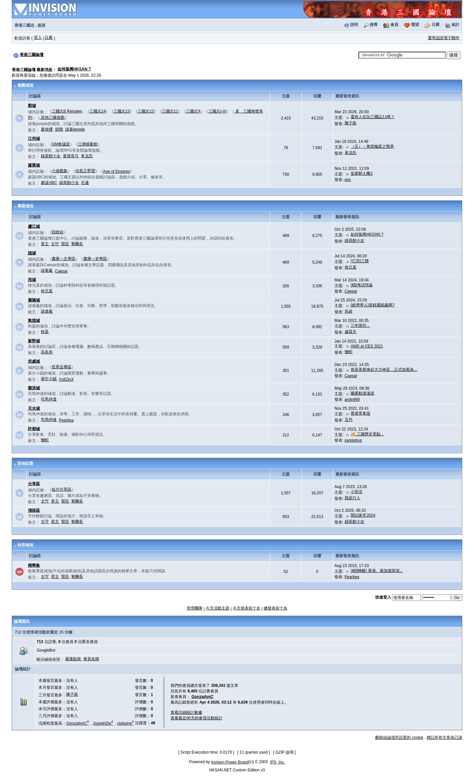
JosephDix (103, 723)
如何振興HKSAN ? (74, 69)
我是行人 (352, 498)
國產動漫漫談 (362, 393)
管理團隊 (194, 608)
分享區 (34, 483)
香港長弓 (71, 156)
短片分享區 (61, 489)
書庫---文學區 (63, 258)
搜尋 (374, 24)
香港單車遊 (360, 413)
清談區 (34, 510)
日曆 (435, 24)
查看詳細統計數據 (186, 712)
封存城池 (25, 545)
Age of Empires (116, 171)
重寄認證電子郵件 (444, 38)
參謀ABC (49, 182)
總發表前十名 (275, 608)
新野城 (34, 341)
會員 (394, 24)
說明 (354, 24)
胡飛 (59, 129)
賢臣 (65, 244)
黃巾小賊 (49, 378)
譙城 (32, 253)
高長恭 (47, 352)
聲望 (415, 24)
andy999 (352, 399)
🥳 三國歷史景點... (367, 434)
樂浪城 (34, 388)
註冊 (49, 37)
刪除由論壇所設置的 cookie (399, 737)
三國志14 (98, 111)
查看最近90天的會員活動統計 (196, 718)
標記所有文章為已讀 (444, 737)
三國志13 (122, 111)
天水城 (34, 408)
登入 (38, 37)
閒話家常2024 (363, 515)
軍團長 (77, 244)
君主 (45, 244)
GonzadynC (77, 723)
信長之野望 (85, 170)
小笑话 (356, 491)
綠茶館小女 (51, 156)
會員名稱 (91, 659)
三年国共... (360, 325)
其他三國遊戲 (52, 117)
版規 (41, 25)
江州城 (34, 138)
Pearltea (66, 420)
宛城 (32, 279)
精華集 (34, 565)
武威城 (34, 361)
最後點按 (73, 659)
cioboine (125, 723)
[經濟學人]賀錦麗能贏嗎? (372, 305)
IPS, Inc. (277, 762)
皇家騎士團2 (362, 173)
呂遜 (85, 182)
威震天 (350, 331)
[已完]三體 (360, 261)
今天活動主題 (217, 608)
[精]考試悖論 (362, 285)
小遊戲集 (59, 170)
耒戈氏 (87, 156)
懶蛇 (349, 351)
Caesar (61, 271)
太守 (55, 244)
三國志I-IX (217, 111)
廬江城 (34, 226)
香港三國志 (24, 25)
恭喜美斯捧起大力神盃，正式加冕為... (384, 369)
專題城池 (25, 206)
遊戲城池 (25, 85)
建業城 (34, 165)
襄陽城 (34, 300)
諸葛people (75, 129)
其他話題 (25, 463)
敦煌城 (34, 320)
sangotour (353, 440)
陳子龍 (350, 123)
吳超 (349, 311)
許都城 (34, 429)
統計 (456, 24)
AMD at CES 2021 (367, 346)
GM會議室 (61, 144)
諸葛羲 (47, 270)
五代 (349, 419)
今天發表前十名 (246, 608)
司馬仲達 (49, 399)
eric (348, 179)
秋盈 (45, 331)
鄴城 (32, 105)
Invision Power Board (229, 762)
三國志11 (170, 111)
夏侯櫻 (47, 129)
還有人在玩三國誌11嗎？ (372, 117)
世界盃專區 (61, 367)
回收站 (58, 232)
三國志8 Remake (67, 111)
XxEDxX (66, 379)
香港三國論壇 (31, 54)
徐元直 (350, 267)
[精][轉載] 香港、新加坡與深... (377, 570)
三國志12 (146, 111)
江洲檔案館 (87, 144)
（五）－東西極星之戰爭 (372, 146)
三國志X (193, 111)
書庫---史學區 (95, 258)
